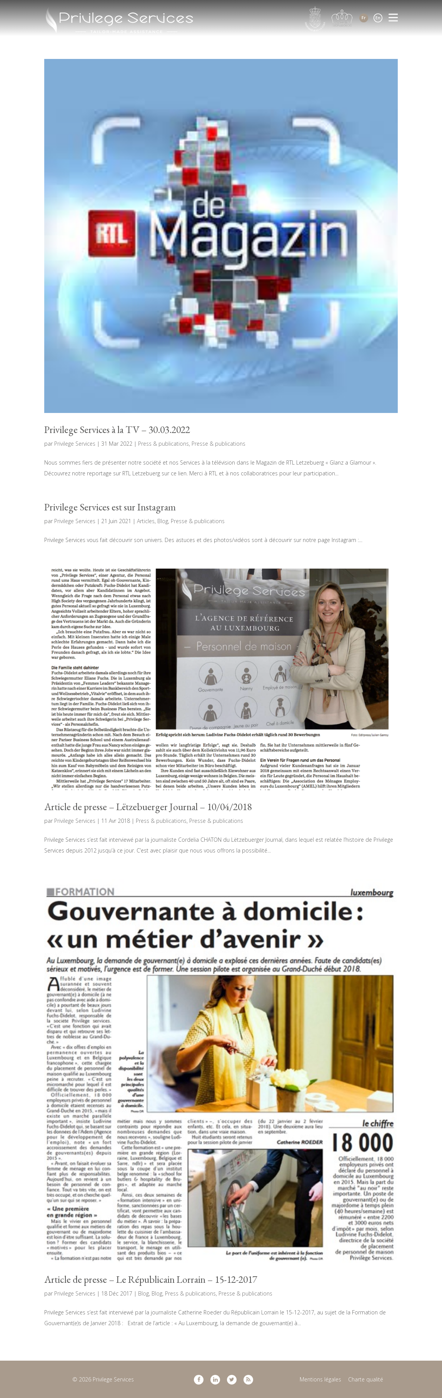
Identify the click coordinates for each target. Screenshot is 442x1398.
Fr (364, 17)
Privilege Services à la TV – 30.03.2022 (117, 429)
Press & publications (163, 443)
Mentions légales (320, 1379)
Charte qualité (365, 1379)
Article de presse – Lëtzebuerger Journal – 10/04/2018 (148, 806)
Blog (162, 521)
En (377, 17)
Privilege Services (74, 443)
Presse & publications (218, 443)
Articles (146, 521)
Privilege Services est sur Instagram (110, 507)
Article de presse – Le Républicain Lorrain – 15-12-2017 (150, 1279)
